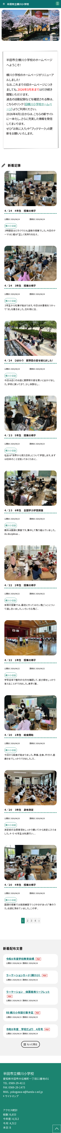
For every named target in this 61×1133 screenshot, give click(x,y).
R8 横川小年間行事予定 (20, 1012)
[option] (31, 25)
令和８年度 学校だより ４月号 (25, 1029)
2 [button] (27, 920)
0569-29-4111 (17, 1083)
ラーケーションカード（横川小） (23, 975)
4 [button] (35, 920)
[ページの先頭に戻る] (57, 1129)
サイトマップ (12, 1096)
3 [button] (31, 920)
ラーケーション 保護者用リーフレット (28, 991)
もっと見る (32, 1044)
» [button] (39, 920)
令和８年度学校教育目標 (20, 958)
